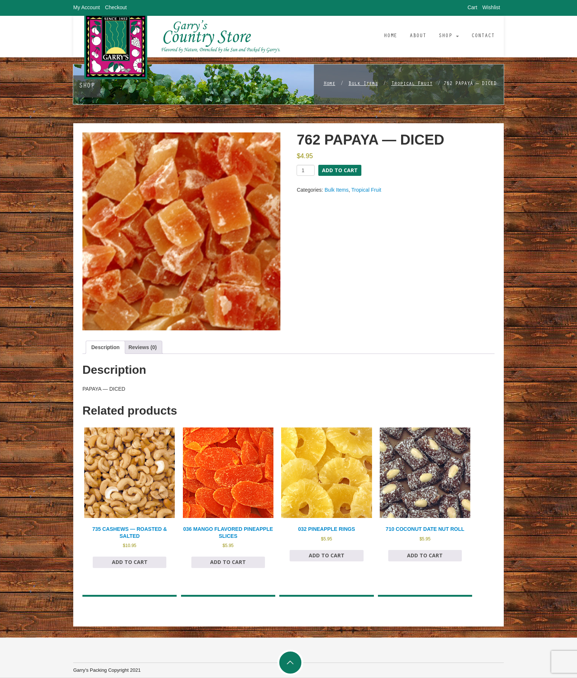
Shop (449, 36)
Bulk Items (363, 84)
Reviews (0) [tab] (142, 347)
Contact (483, 36)
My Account (86, 7)
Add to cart (340, 170)
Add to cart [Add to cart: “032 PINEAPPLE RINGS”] (326, 555)
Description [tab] (105, 347)
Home (390, 36)
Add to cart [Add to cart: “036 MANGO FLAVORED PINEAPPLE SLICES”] (228, 561)
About (418, 36)
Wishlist (491, 7)
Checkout (116, 7)
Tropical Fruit (411, 84)
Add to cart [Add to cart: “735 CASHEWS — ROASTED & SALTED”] (130, 561)
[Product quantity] (306, 170)
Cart (472, 7)
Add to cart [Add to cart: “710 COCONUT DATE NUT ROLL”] (425, 555)
